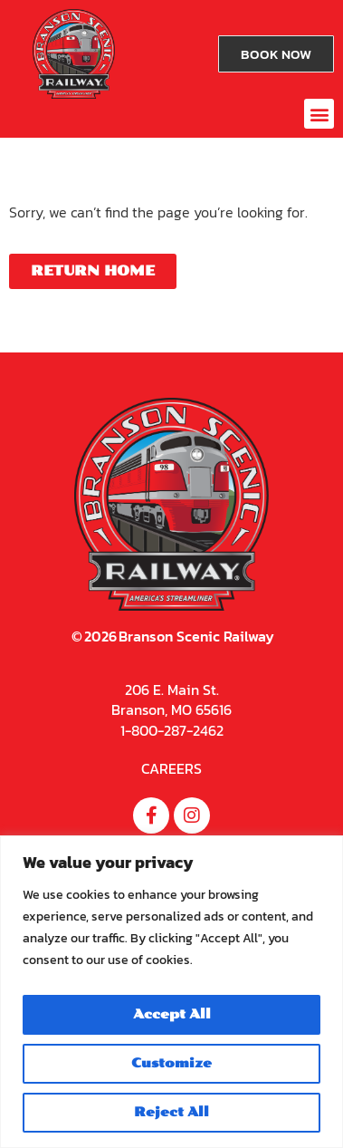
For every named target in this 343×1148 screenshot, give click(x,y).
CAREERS (171, 768)
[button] (319, 114)
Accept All (172, 1014)
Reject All (171, 1112)
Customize (171, 1063)
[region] (171, 991)
